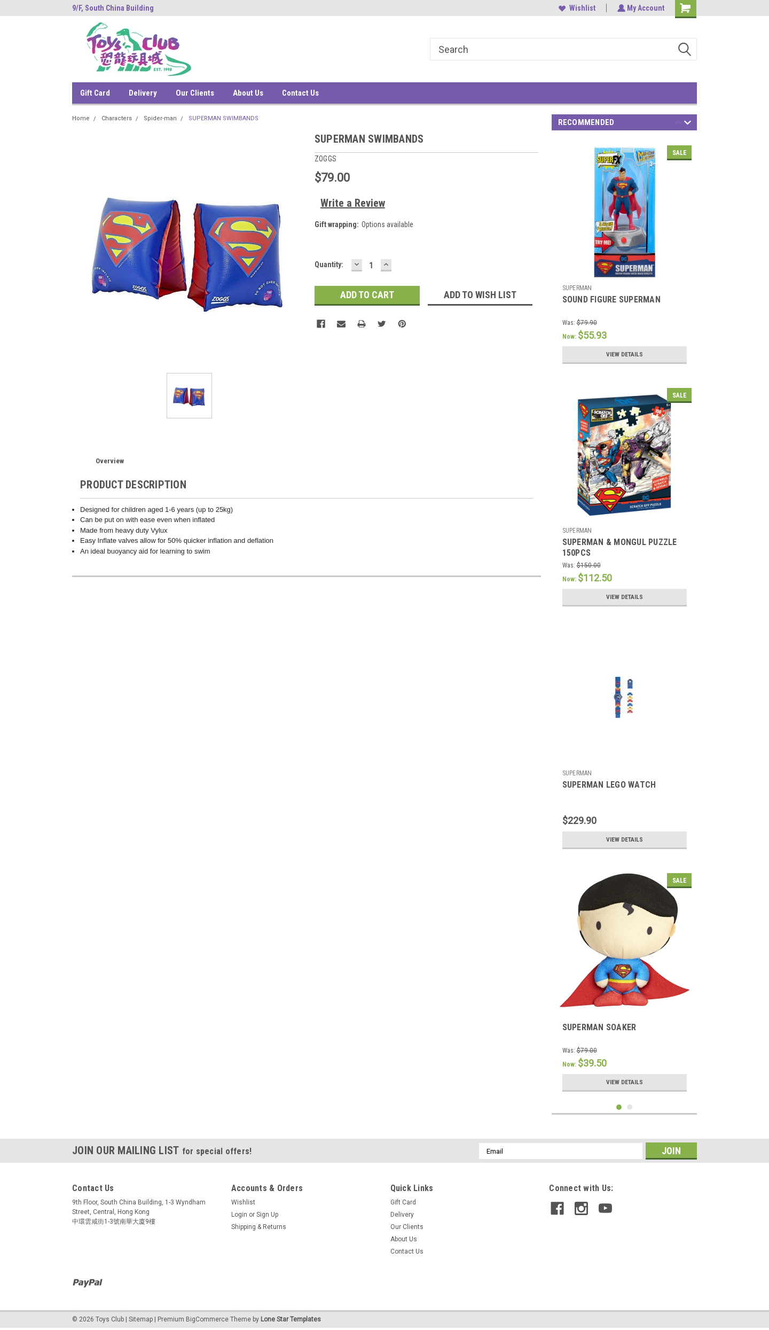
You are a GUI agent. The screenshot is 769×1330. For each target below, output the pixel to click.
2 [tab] (630, 1107)
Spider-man (160, 118)
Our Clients (195, 93)
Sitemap (141, 1319)
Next (688, 124)
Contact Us (300, 93)
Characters (116, 118)
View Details (624, 354)
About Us (248, 93)
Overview (110, 461)
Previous (678, 124)
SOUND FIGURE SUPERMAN (611, 299)
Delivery (143, 93)
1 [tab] (619, 1107)
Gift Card (95, 93)
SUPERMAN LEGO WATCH (609, 785)
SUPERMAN (577, 288)
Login (239, 1214)
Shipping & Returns (258, 1227)
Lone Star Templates (291, 1319)
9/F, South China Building (113, 8)
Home (81, 118)
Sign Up (267, 1214)
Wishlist (576, 8)
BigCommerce (207, 1319)
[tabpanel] (624, 254)
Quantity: (329, 264)
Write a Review (352, 203)
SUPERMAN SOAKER (599, 1027)
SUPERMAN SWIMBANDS (223, 118)
